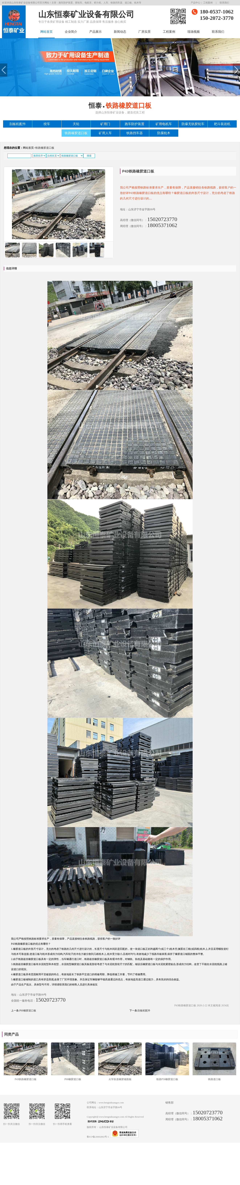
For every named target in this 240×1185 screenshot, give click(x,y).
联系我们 (224, 2)
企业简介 (71, 31)
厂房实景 (144, 31)
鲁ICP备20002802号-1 (98, 1136)
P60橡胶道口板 (27, 1010)
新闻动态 (120, 31)
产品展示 (95, 31)
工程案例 (208, 2)
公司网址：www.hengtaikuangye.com (105, 1102)
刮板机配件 (144, 1010)
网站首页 (46, 31)
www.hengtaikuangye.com (111, 1116)
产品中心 (195, 2)
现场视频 (193, 31)
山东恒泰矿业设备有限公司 (113, 1127)
